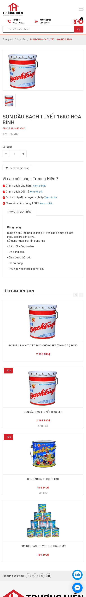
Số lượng (7, 146)
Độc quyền (45, 23)
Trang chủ (8, 39)
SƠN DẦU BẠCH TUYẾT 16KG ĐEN (43, 412)
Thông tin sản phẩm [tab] (19, 211)
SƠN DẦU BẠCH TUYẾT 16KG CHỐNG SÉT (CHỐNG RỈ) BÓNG (43, 345)
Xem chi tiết (39, 185)
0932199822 (19, 23)
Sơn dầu (21, 39)
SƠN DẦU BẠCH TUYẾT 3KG (43, 479)
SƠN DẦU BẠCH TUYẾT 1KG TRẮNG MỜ (43, 546)
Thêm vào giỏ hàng (17, 168)
